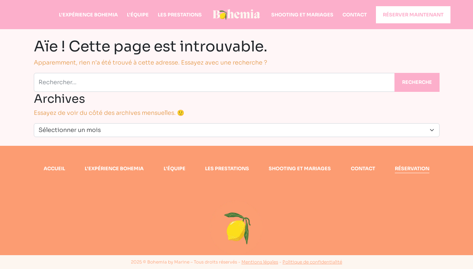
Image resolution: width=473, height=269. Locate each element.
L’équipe (138, 15)
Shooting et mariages (302, 15)
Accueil (54, 168)
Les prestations (180, 15)
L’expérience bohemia (114, 168)
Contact (354, 15)
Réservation (412, 168)
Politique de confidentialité (312, 262)
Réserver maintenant (413, 15)
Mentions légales (259, 262)
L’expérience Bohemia (88, 15)
